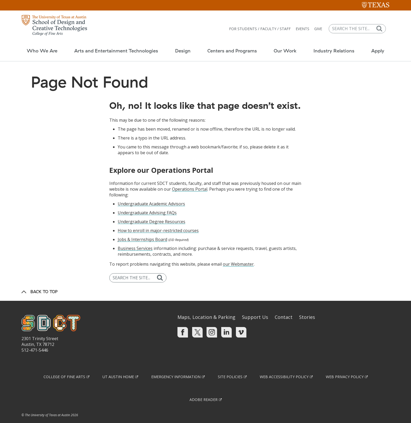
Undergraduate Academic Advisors (151, 193)
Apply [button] (381, 46)
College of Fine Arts (64, 366)
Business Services (135, 238)
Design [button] (181, 46)
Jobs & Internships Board (142, 229)
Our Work (286, 46)
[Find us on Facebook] (182, 321)
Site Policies (230, 366)
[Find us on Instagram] (212, 321)
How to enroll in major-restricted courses (158, 220)
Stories (307, 306)
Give (322, 25)
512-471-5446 (34, 339)
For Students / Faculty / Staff (263, 25)
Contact (284, 306)
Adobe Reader (204, 389)
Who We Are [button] (38, 46)
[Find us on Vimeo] (241, 321)
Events (306, 25)
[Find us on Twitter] (197, 321)
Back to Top (44, 281)
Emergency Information (176, 366)
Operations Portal (189, 178)
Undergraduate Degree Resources (151, 211)
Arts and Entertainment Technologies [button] (114, 46)
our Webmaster (238, 253)
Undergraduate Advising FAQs (147, 202)
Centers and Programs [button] (232, 46)
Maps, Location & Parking (206, 306)
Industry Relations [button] (336, 46)
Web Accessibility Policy (284, 366)
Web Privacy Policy (345, 366)
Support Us (255, 306)
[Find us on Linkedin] (226, 321)
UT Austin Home (118, 366)
